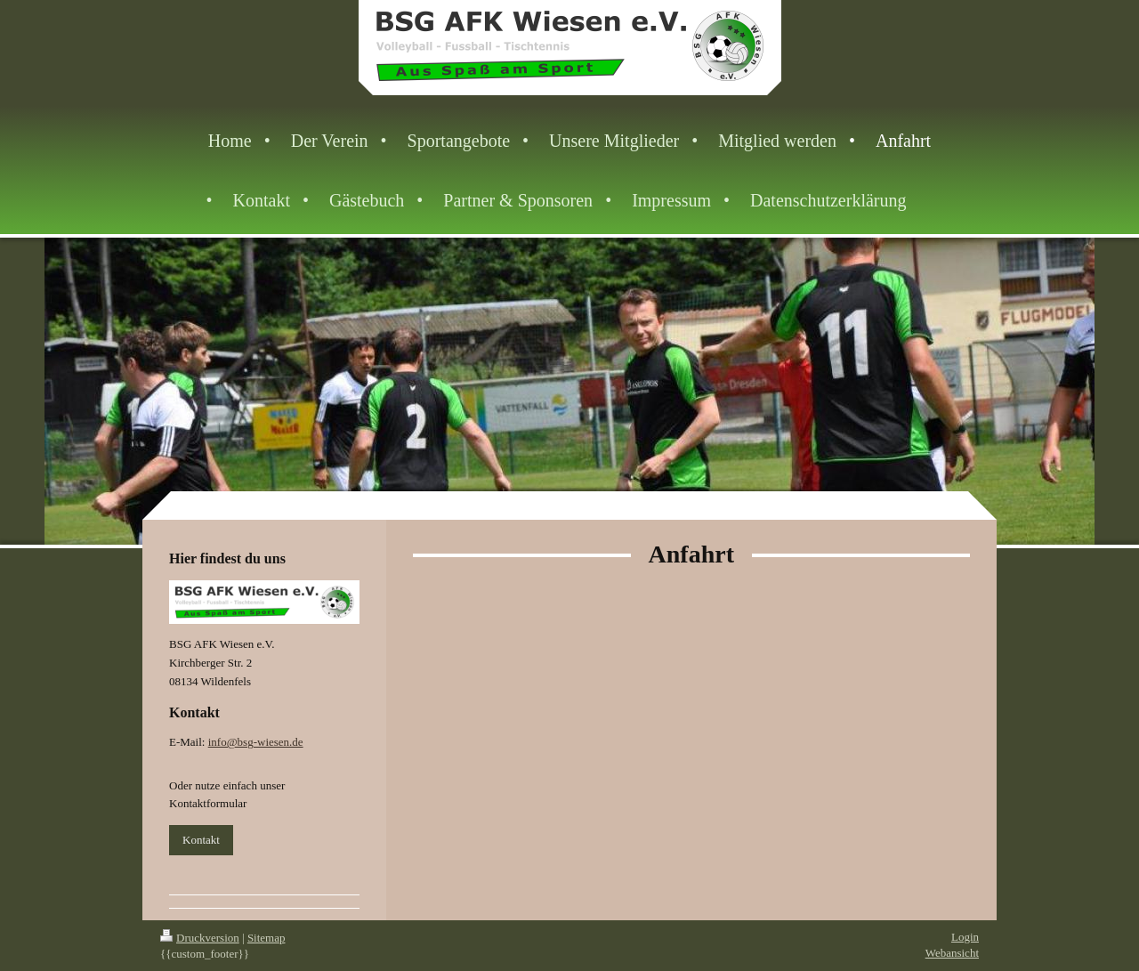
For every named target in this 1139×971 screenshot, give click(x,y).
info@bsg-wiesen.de (255, 741)
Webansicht (952, 952)
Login (965, 936)
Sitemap (266, 937)
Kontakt (201, 839)
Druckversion (199, 937)
